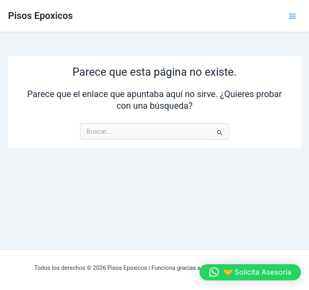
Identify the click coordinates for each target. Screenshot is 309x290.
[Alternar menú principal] (292, 16)
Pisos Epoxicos (40, 15)
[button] (250, 272)
